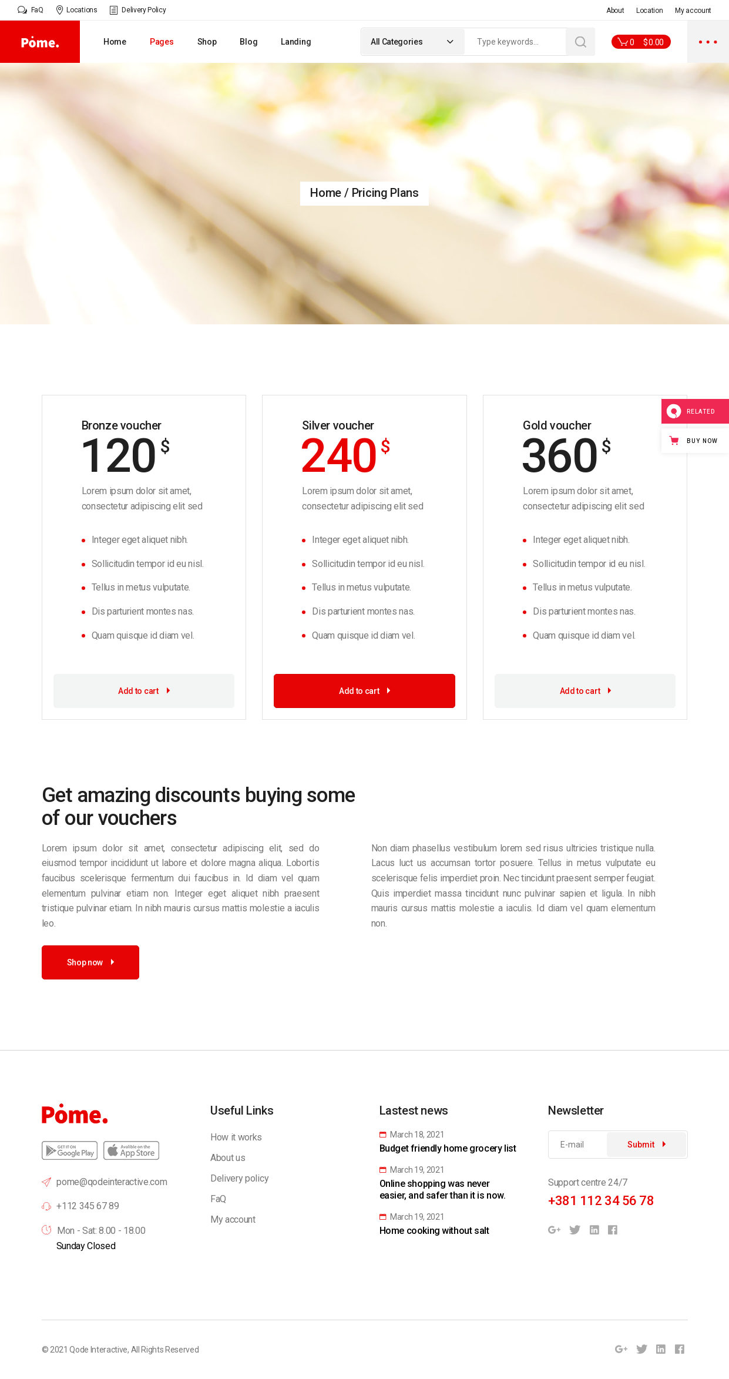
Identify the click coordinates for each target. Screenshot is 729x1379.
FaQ (218, 1198)
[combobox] (413, 42)
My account (693, 10)
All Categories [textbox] (397, 41)
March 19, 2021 (412, 1170)
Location (649, 10)
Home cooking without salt (434, 1230)
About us (227, 1157)
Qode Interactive (98, 1349)
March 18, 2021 (412, 1134)
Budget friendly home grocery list (447, 1148)
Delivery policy (239, 1178)
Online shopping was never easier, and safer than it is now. (442, 1189)
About (615, 10)
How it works (236, 1137)
